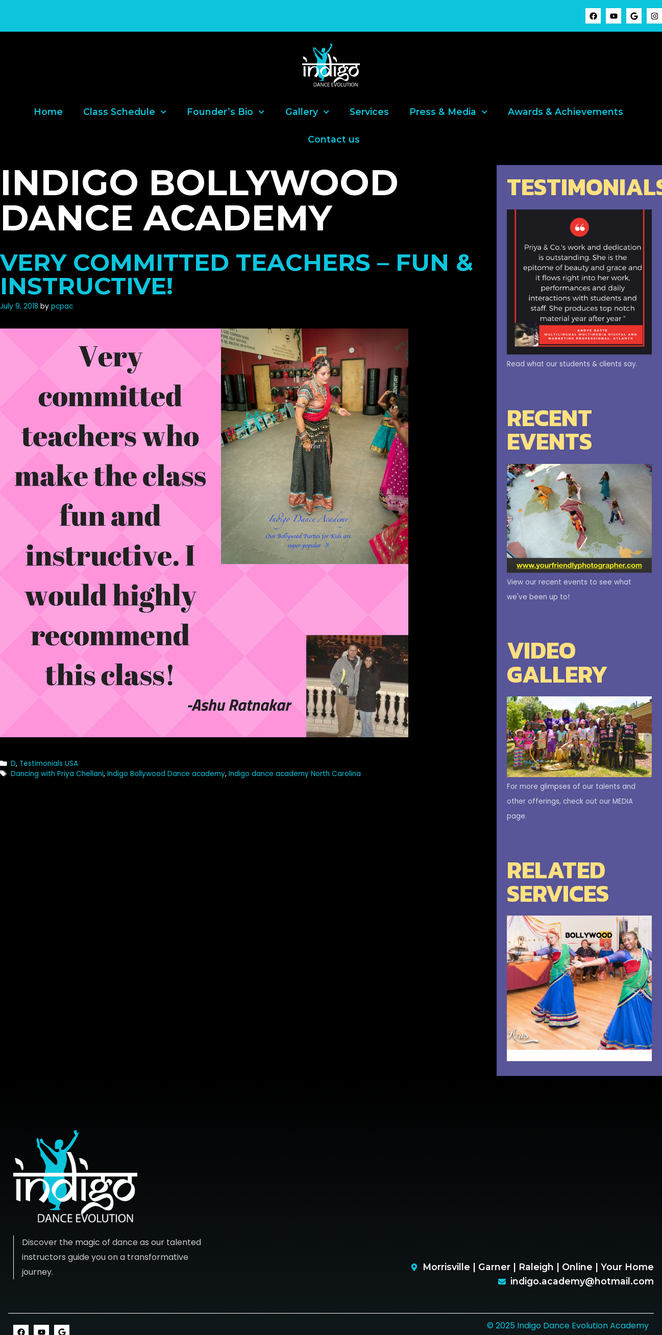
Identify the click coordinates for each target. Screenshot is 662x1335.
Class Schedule (124, 112)
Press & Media (448, 112)
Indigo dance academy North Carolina (295, 774)
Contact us (334, 139)
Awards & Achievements (565, 111)
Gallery (307, 112)
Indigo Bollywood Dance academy (166, 774)
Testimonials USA (48, 763)
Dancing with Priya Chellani (57, 774)
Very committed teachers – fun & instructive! (236, 274)
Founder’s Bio (225, 112)
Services (369, 111)
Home (48, 111)
